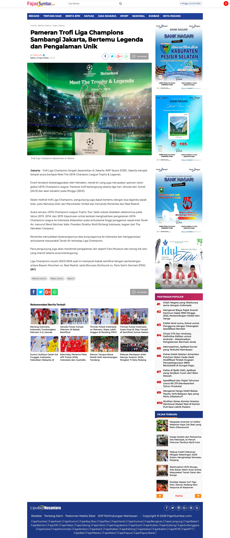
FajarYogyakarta (117, 525)
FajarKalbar (111, 529)
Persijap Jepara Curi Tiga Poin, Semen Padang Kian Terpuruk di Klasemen (183, 485)
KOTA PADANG (172, 16)
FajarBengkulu (154, 521)
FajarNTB (174, 529)
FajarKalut (96, 529)
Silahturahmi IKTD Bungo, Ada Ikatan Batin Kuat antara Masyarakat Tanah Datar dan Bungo (185, 471)
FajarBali (79, 532)
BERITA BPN (72, 16)
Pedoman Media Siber (80, 516)
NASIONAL (138, 16)
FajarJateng (82, 525)
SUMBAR (154, 16)
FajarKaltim (160, 529)
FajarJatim (98, 525)
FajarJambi (119, 521)
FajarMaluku (93, 532)
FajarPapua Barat (144, 532)
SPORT (124, 16)
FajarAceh (55, 521)
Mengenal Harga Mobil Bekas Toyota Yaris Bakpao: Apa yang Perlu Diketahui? (181, 394)
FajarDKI (53, 525)
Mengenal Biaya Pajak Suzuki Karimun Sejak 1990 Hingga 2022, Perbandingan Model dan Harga (181, 314)
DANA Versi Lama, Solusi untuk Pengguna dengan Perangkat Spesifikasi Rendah (181, 326)
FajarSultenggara (188, 525)
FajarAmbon (80, 529)
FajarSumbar (39, 521)
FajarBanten (38, 525)
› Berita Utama (44, 25)
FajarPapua (125, 532)
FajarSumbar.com (179, 516)
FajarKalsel (144, 529)
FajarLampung (174, 521)
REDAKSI (34, 16)
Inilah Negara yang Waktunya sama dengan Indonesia (180, 304)
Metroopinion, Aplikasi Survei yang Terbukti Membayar (180, 348)
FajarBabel (191, 521)
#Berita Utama (39, 278)
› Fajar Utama (58, 25)
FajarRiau (104, 521)
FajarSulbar (151, 525)
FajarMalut (109, 532)
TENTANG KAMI (52, 16)
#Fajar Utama (57, 278)
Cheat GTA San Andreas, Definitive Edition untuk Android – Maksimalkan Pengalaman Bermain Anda (179, 337)
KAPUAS (89, 16)
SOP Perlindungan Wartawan (118, 516)
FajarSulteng (168, 525)
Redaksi (36, 516)
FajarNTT (187, 529)
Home (33, 25)
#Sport (71, 278)
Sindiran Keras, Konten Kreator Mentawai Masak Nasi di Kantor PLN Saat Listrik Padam (181, 404)
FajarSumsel (135, 521)
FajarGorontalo (62, 529)
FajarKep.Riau (88, 521)
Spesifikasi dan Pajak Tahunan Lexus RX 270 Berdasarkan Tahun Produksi (181, 383)
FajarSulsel (44, 529)
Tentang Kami (53, 516)
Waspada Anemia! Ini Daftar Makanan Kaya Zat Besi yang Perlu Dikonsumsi (185, 425)
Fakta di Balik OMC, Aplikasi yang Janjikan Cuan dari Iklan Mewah (180, 373)
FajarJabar (66, 525)
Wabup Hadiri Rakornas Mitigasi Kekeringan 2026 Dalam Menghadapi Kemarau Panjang (185, 456)
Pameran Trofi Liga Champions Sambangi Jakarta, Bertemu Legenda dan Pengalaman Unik (86, 39)
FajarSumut (70, 521)
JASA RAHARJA (107, 16)
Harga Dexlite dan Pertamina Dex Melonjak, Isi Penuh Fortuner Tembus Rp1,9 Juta (185, 440)
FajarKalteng (128, 529)
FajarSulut (135, 525)
